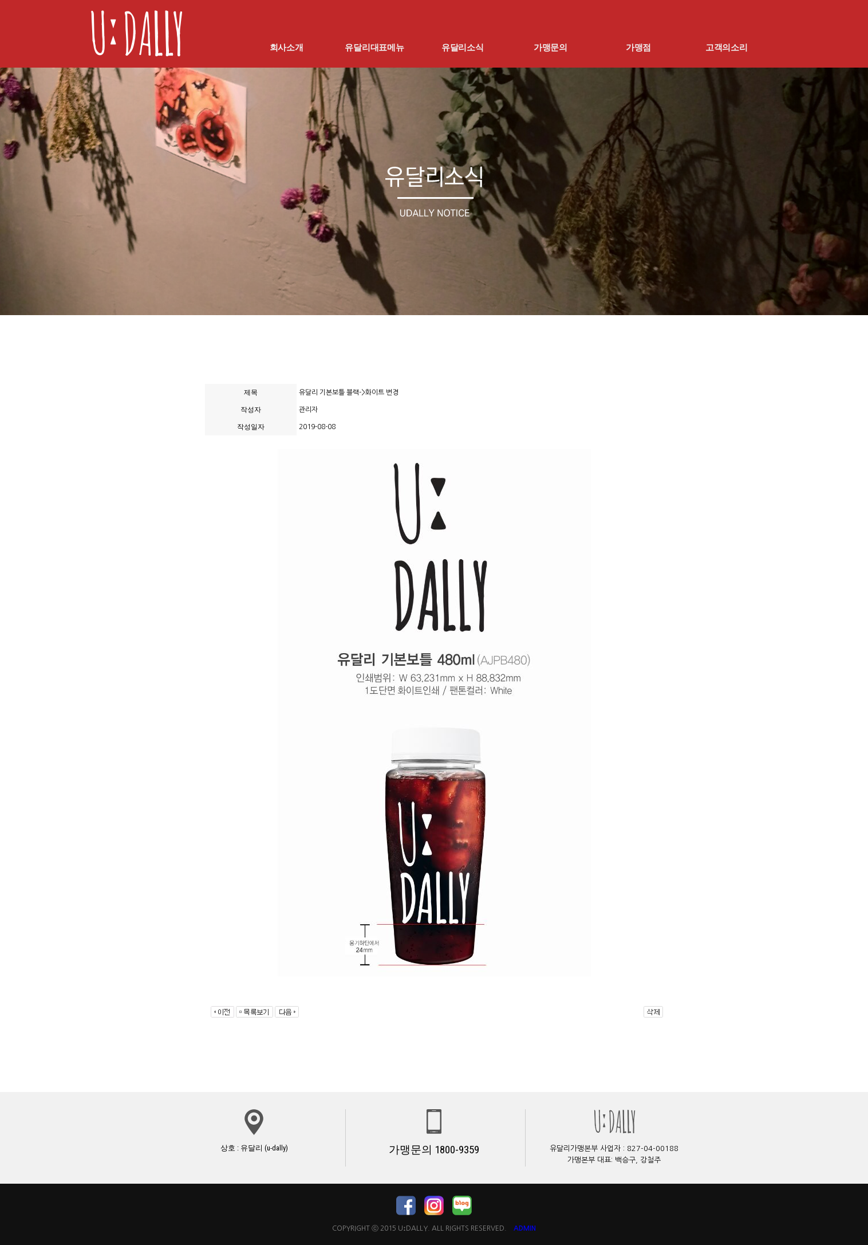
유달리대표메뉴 (374, 47)
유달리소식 (462, 47)
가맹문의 (550, 47)
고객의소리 (726, 47)
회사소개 (286, 47)
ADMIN (525, 1228)
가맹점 (638, 47)
